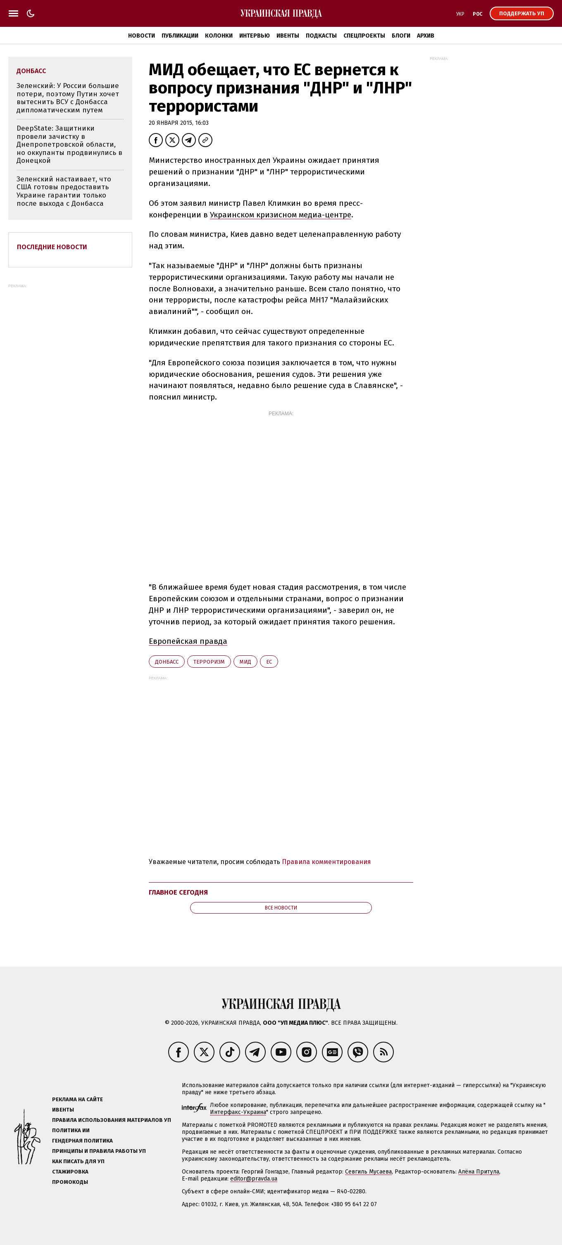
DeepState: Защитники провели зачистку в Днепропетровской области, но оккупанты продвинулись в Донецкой (69, 144)
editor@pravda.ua (253, 1178)
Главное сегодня (178, 892)
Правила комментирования (326, 862)
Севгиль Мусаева (368, 1171)
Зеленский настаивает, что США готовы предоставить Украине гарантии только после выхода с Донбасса (64, 191)
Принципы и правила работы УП (99, 1151)
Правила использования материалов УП (111, 1120)
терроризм (209, 662)
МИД (245, 662)
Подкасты (321, 35)
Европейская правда (188, 641)
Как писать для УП (78, 1161)
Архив (425, 35)
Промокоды (70, 1182)
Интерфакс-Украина (238, 1112)
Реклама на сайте (77, 1099)
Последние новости (52, 247)
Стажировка (70, 1172)
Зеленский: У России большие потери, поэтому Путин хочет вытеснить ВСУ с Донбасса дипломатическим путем (68, 97)
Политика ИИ (71, 1130)
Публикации (180, 35)
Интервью (254, 35)
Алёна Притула (478, 1171)
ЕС (269, 662)
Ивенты (287, 35)
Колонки (219, 35)
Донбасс (167, 662)
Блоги (401, 35)
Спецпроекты (364, 35)
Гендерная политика (82, 1141)
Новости (141, 35)
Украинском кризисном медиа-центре (280, 214)
